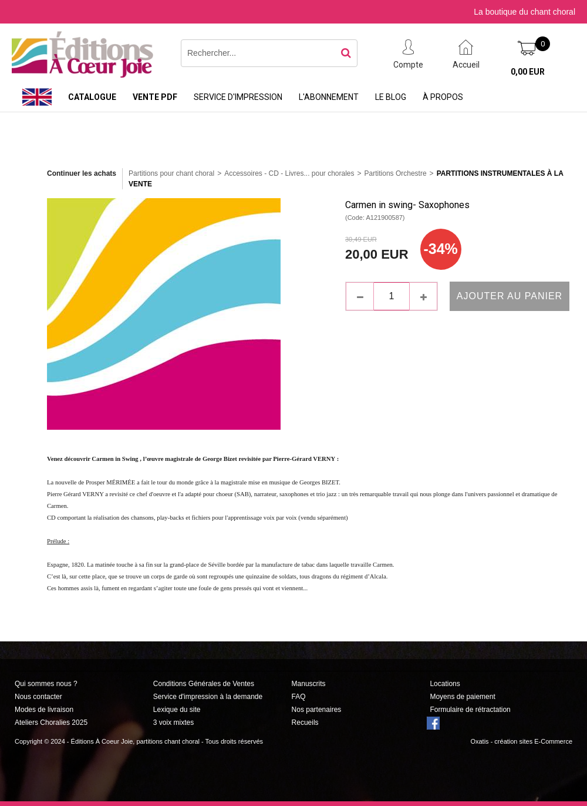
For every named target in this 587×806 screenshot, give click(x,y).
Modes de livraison (44, 709)
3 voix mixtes (173, 722)
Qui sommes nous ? (46, 684)
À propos (443, 97)
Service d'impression (238, 97)
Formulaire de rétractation (470, 709)
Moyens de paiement (462, 697)
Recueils (305, 722)
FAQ (299, 697)
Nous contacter (38, 697)
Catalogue (92, 97)
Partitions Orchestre (396, 173)
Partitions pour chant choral (171, 173)
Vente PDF (155, 97)
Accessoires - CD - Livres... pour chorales (289, 173)
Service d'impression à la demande (207, 697)
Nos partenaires (317, 709)
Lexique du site (177, 709)
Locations (445, 684)
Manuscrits (309, 684)
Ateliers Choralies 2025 (51, 722)
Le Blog (390, 97)
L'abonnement (329, 97)
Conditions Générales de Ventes (203, 684)
